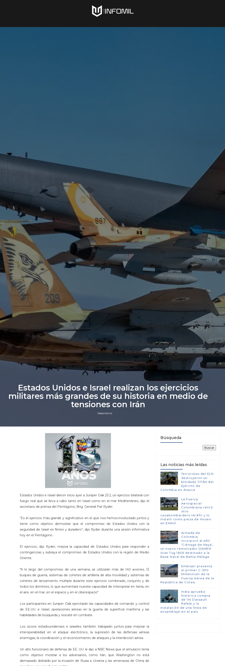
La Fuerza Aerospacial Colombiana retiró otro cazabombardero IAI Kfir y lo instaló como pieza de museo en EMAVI (186, 511)
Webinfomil (104, 413)
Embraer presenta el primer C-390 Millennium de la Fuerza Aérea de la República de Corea (187, 574)
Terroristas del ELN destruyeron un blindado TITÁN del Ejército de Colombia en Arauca (187, 481)
